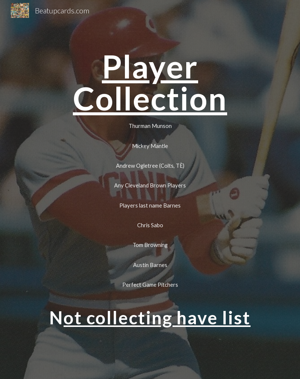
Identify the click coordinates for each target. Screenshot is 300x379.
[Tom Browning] (150, 245)
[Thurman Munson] (150, 126)
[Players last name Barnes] (150, 205)
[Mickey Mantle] (150, 145)
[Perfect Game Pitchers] (150, 284)
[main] (150, 82)
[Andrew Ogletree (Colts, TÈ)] (150, 165)
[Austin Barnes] (150, 264)
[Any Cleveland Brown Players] (150, 185)
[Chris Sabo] (150, 225)
